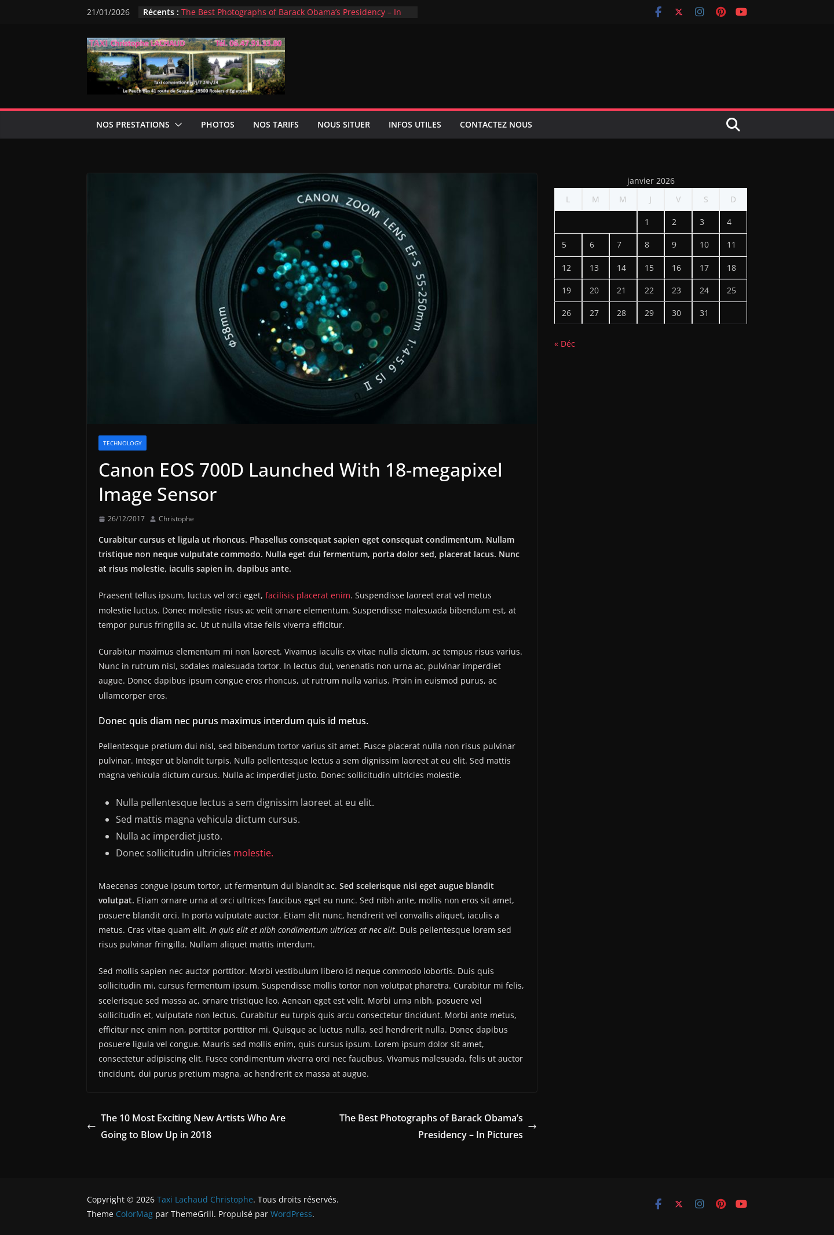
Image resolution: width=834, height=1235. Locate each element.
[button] (176, 125)
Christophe (176, 519)
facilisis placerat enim (306, 595)
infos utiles (415, 124)
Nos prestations (133, 124)
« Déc (564, 343)
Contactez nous (496, 124)
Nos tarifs (276, 124)
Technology (122, 443)
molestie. (252, 853)
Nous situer (343, 124)
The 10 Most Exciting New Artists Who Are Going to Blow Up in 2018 (186, 1126)
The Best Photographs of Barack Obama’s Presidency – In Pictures (438, 1126)
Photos (218, 124)
